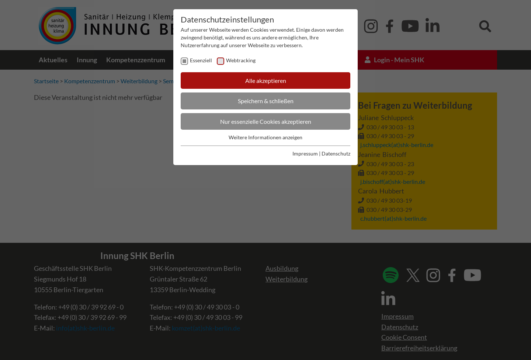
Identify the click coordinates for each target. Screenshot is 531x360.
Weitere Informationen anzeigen (265, 137)
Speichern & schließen (266, 100)
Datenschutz (336, 153)
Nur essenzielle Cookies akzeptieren (265, 121)
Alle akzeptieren (265, 80)
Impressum (305, 153)
